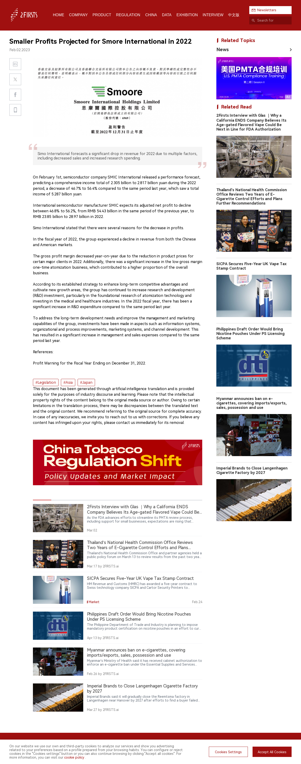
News (222, 49)
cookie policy (74, 757)
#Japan (86, 382)
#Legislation (46, 382)
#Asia (68, 382)
